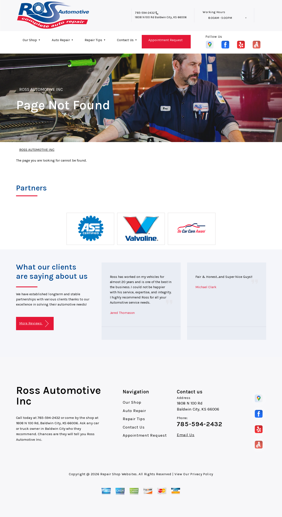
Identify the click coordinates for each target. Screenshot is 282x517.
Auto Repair (61, 40)
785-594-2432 (145, 13)
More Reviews (34, 323)
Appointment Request (165, 40)
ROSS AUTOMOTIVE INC (41, 89)
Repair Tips (93, 40)
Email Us (186, 435)
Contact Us (125, 40)
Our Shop (30, 40)
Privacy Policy (201, 474)
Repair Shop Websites (118, 474)
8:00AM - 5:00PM (220, 18)
